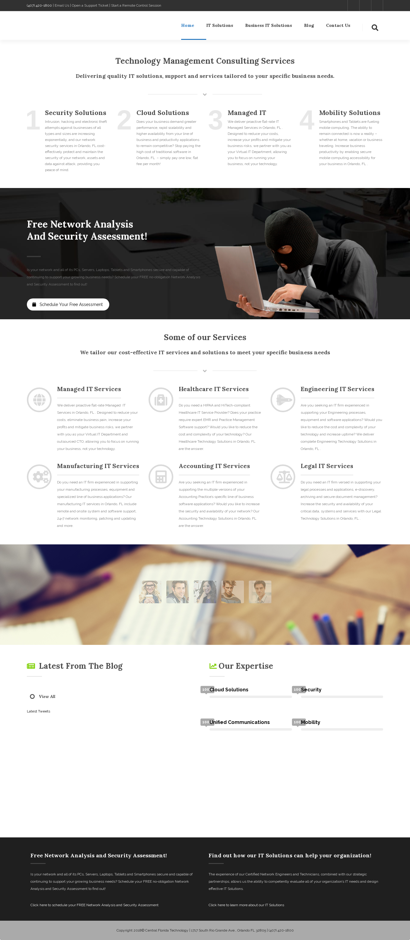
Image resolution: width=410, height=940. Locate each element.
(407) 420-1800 (39, 5)
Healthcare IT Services (214, 389)
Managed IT (247, 112)
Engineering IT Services (337, 389)
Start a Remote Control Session (136, 5)
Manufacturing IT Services (98, 466)
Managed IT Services (89, 389)
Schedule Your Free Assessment (67, 304)
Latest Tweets (38, 711)
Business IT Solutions (268, 26)
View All (47, 696)
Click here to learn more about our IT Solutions (246, 905)
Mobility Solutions (349, 112)
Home (187, 26)
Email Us (62, 5)
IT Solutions (219, 26)
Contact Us (338, 26)
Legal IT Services (327, 466)
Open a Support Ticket (90, 5)
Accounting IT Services (214, 466)
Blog (309, 26)
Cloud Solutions (162, 112)
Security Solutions (75, 112)
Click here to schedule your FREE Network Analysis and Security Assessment (94, 905)
